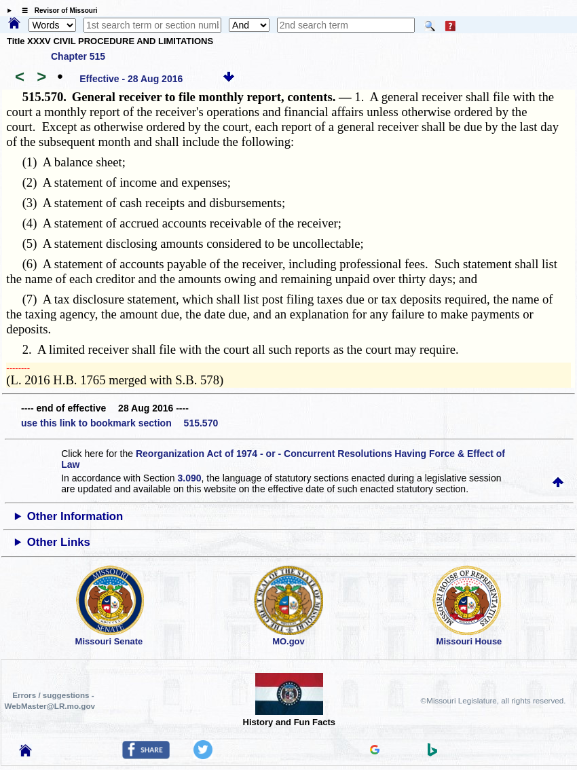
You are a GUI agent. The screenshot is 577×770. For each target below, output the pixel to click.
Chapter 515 (78, 56)
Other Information (75, 516)
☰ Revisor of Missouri (56, 10)
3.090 (189, 478)
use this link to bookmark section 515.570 (119, 423)
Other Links (58, 542)
